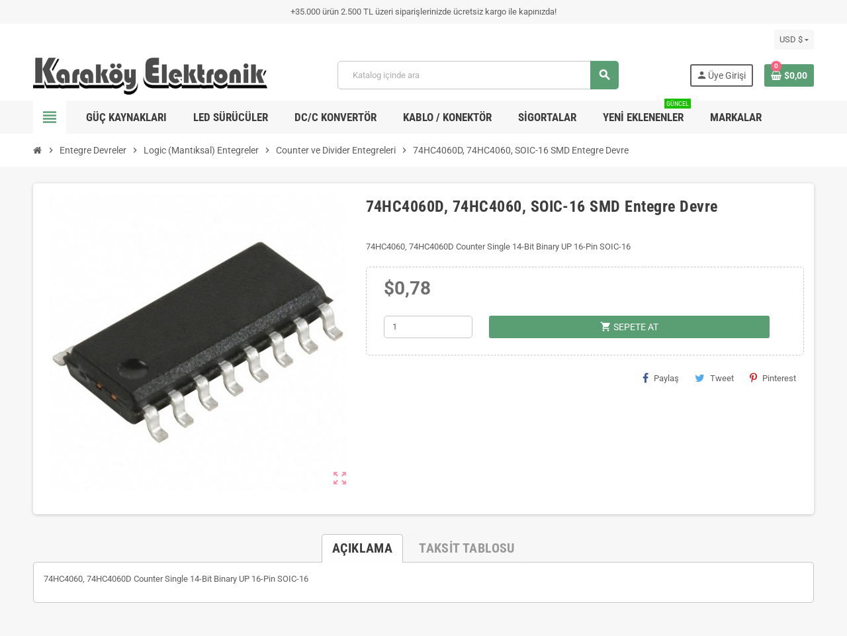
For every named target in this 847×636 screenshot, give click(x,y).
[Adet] (428, 327)
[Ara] (477, 75)
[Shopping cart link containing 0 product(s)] (789, 75)
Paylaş (661, 378)
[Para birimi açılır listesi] (794, 40)
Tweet (714, 378)
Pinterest (773, 378)
